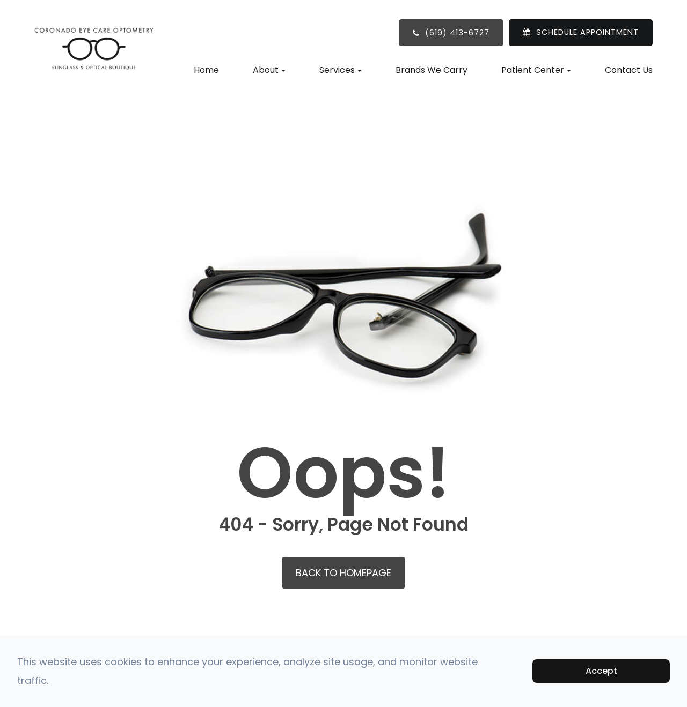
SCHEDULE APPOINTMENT (587, 32)
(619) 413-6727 (457, 32)
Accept (601, 671)
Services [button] (340, 70)
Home (206, 70)
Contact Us (629, 70)
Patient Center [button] (536, 70)
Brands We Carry (431, 70)
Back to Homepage (343, 572)
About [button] (269, 70)
